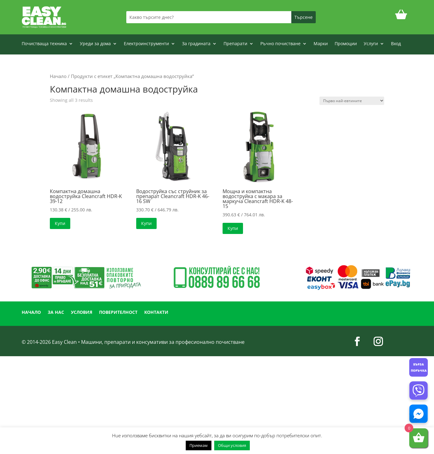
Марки (321, 43)
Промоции (346, 43)
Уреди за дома (95, 43)
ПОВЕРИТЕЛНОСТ (118, 312)
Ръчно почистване (280, 43)
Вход (396, 43)
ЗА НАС (56, 312)
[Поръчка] (351, 101)
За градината (196, 43)
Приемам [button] (198, 445)
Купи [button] (60, 223)
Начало (58, 76)
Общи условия (232, 445)
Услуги (371, 43)
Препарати (235, 43)
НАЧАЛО (31, 312)
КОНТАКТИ (156, 312)
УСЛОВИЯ (81, 312)
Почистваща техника (44, 43)
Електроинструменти (146, 43)
